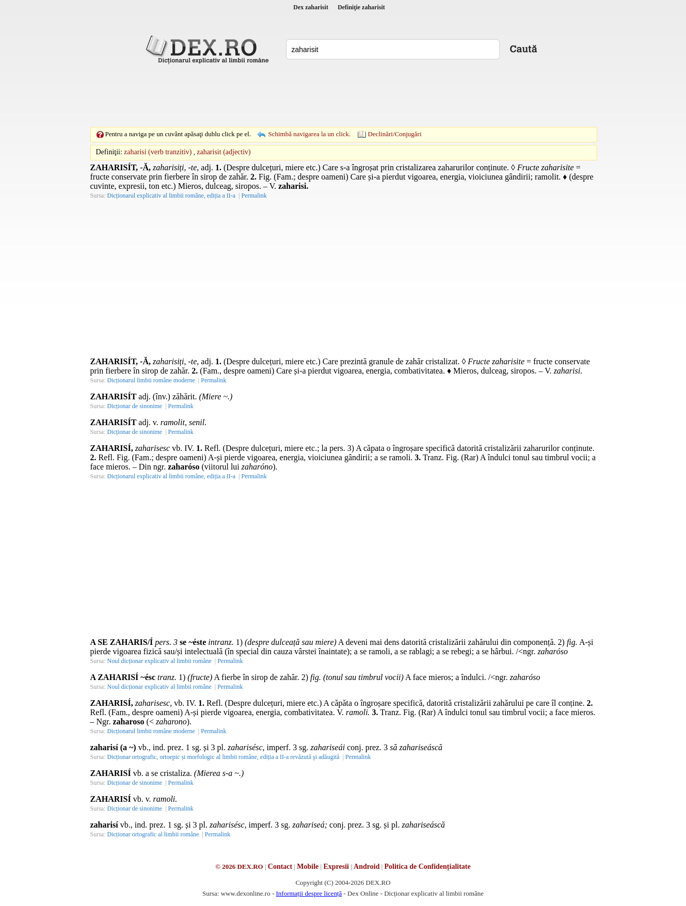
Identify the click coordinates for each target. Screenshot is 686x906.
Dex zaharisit (310, 7)
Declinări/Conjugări (395, 134)
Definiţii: (109, 152)
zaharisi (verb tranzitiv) (158, 152)
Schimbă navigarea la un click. (309, 134)
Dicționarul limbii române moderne (151, 380)
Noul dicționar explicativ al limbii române (159, 661)
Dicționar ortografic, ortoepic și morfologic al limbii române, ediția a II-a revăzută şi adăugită (223, 757)
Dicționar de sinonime (135, 406)
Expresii (336, 866)
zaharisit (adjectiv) (224, 152)
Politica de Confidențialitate (428, 866)
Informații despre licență (309, 893)
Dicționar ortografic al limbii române (153, 834)
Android (366, 866)
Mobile (307, 866)
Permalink (253, 195)
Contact (280, 866)
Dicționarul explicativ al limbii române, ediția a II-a (171, 195)
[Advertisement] (343, 95)
